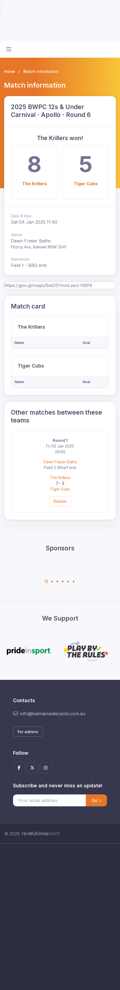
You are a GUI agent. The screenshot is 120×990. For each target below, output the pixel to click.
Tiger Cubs (86, 183)
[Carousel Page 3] (57, 581)
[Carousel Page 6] (73, 581)
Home (9, 71)
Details (60, 501)
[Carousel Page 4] (62, 581)
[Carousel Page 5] (68, 581)
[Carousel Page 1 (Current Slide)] (46, 581)
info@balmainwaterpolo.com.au (49, 713)
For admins (28, 731)
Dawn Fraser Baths (60, 461)
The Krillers (34, 183)
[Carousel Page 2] (51, 581)
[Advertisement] (60, 917)
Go (96, 800)
